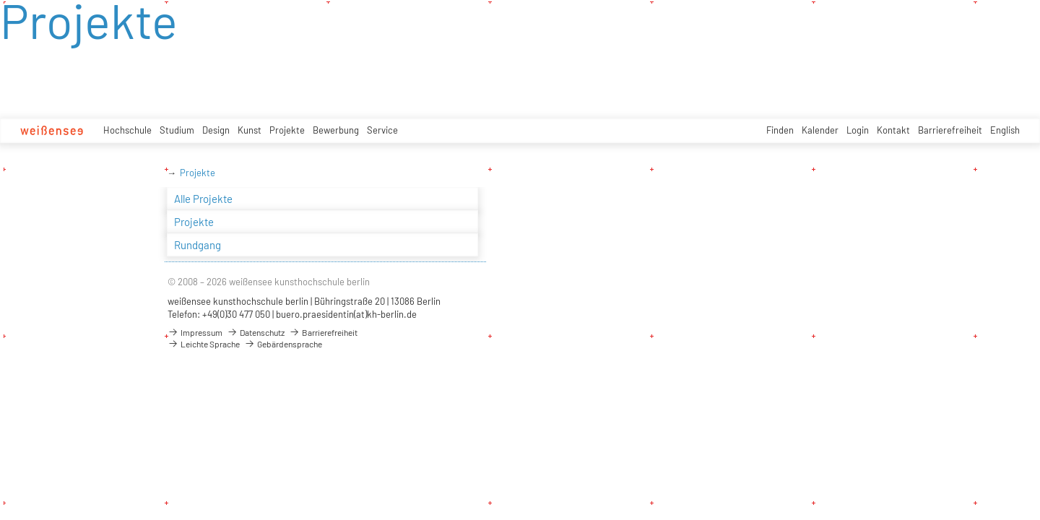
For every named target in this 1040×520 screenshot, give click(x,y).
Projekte (287, 130)
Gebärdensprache (283, 344)
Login (857, 130)
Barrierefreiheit (950, 130)
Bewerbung (336, 130)
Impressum (195, 332)
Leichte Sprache (204, 344)
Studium (177, 130)
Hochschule (127, 130)
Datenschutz (256, 332)
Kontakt (893, 130)
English (1005, 130)
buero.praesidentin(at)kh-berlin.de (346, 314)
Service (382, 130)
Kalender (820, 130)
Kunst (249, 130)
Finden (780, 130)
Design (216, 130)
